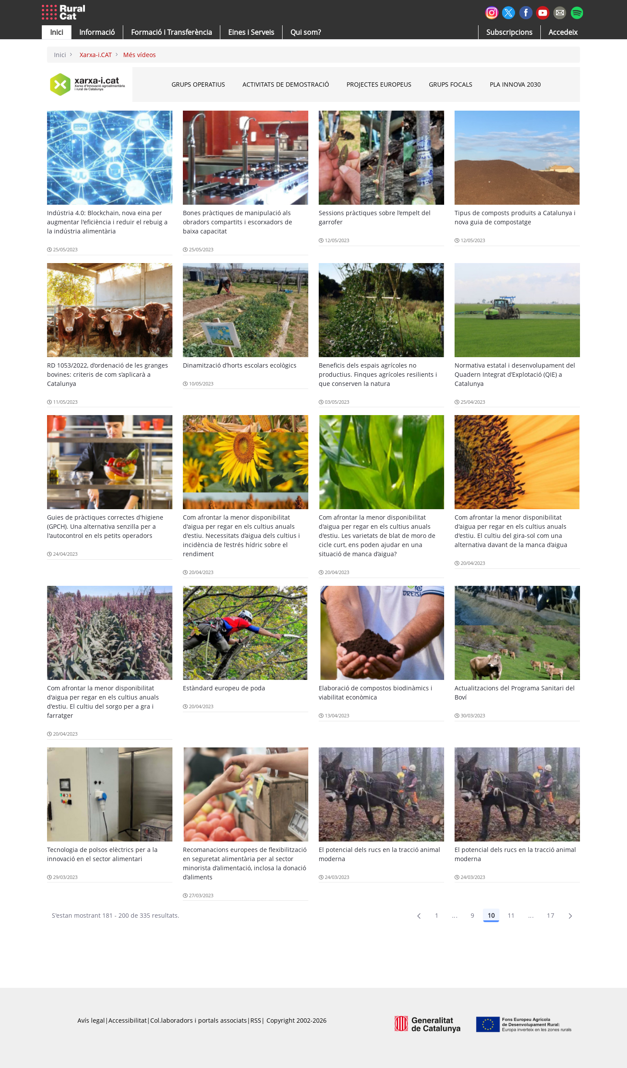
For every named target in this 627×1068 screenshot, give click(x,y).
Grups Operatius (198, 84)
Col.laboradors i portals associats (198, 1020)
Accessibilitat (127, 1020)
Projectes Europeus (379, 84)
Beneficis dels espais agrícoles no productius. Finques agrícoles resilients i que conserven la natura (378, 374)
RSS (255, 1020)
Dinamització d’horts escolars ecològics (240, 365)
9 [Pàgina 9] (472, 915)
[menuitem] (171, 32)
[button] (56, 32)
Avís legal (91, 1020)
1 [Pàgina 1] (436, 915)
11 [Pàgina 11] (511, 915)
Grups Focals (450, 84)
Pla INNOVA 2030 (515, 84)
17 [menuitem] (550, 915)
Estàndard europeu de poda (224, 688)
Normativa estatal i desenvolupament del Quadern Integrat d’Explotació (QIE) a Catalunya (515, 374)
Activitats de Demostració (286, 84)
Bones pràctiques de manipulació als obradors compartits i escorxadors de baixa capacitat (237, 222)
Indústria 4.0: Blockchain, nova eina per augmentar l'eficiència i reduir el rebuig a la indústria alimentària (107, 222)
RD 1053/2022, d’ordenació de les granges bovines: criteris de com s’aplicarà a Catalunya (107, 374)
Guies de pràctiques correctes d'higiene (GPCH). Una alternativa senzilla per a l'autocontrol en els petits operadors (105, 526)
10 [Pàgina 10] (491, 915)
